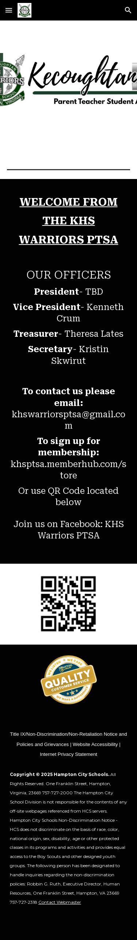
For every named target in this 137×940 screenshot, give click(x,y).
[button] (9, 10)
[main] (68, 371)
